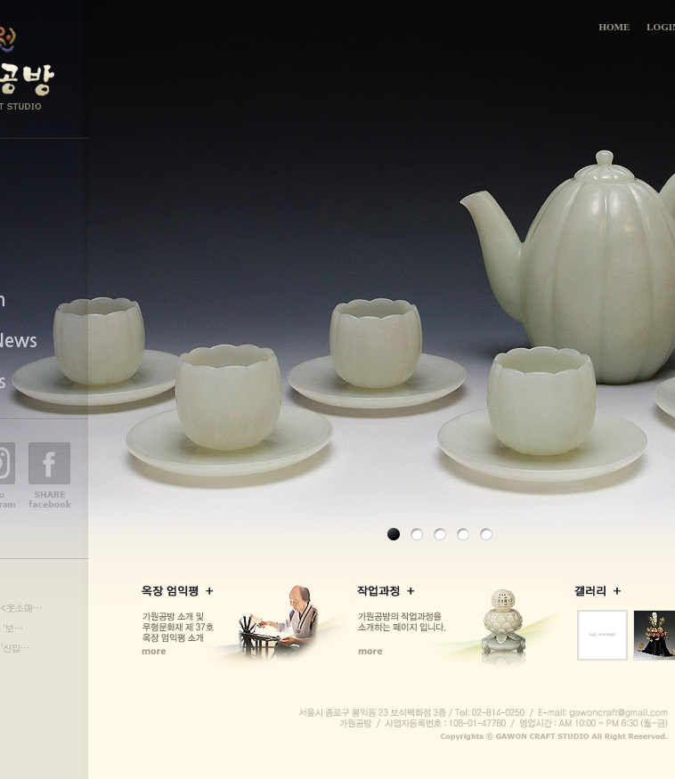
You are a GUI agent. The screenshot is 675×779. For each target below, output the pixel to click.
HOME (614, 26)
